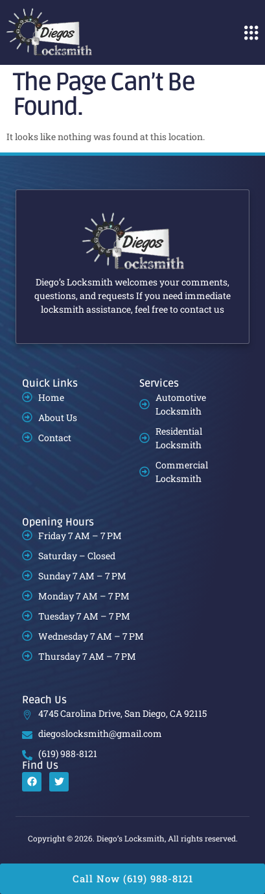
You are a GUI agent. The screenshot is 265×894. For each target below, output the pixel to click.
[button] (251, 32)
